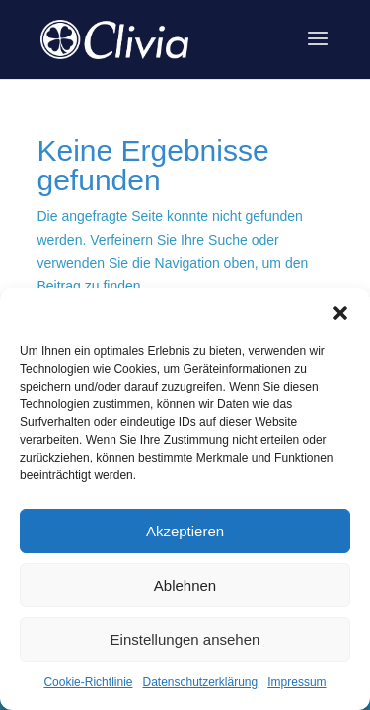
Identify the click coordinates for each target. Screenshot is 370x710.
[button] (340, 312)
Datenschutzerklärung (200, 682)
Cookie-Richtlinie (87, 682)
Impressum (296, 682)
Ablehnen (185, 585)
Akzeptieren (185, 531)
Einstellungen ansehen (185, 639)
